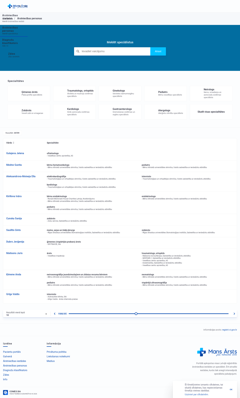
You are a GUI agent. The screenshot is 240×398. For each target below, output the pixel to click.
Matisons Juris (14, 253)
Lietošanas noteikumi (58, 356)
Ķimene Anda (13, 274)
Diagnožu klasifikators (15, 370)
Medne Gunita (14, 164)
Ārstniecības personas (15, 365)
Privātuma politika (56, 351)
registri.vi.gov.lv (229, 330)
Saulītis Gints (13, 230)
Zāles (6, 374)
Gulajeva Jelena (15, 153)
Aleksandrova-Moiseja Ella (21, 176)
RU (225, 6)
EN (231, 6)
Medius (51, 361)
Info (5, 379)
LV (219, 6)
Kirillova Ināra (14, 196)
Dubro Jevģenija (15, 241)
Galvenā (7, 356)
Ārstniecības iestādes (14, 361)
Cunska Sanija (14, 218)
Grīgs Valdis (12, 294)
